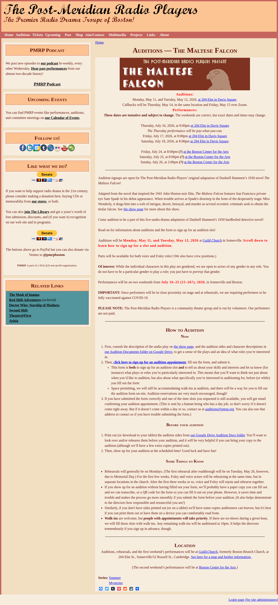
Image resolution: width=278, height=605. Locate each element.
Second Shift (18, 310)
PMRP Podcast (47, 84)
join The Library (36, 212)
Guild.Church (208, 552)
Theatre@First (20, 315)
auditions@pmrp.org (219, 409)
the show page (134, 209)
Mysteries (116, 583)
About (164, 35)
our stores (39, 201)
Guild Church (212, 240)
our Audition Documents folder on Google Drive (138, 352)
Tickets (37, 35)
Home (9, 35)
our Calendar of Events (62, 118)
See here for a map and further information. (221, 557)
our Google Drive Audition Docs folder (217, 435)
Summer (115, 578)
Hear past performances (49, 68)
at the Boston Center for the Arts (206, 151)
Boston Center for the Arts (217, 567)
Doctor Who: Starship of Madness (34, 305)
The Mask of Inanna (24, 295)
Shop (79, 35)
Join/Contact (94, 35)
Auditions (23, 35)
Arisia (13, 321)
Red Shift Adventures (25, 300)
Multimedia (117, 35)
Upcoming (52, 35)
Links (151, 35)
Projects (136, 35)
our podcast (49, 63)
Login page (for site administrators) (253, 600)
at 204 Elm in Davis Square (217, 99)
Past (68, 35)
